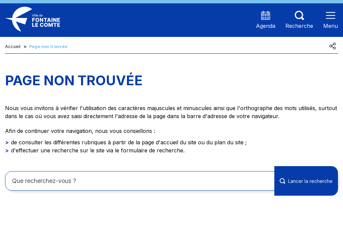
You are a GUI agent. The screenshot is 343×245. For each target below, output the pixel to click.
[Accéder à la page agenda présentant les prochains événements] (265, 20)
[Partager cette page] (332, 46)
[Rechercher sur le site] (171, 181)
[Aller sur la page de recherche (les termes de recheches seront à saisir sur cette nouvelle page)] (299, 20)
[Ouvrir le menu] (330, 20)
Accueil (12, 46)
